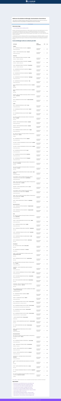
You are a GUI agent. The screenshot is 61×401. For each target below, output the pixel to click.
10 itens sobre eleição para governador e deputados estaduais (23, 384)
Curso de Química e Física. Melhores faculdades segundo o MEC (23, 385)
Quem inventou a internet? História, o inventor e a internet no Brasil (24, 393)
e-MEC (16, 379)
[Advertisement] (30, 9)
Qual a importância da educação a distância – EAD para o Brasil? (24, 392)
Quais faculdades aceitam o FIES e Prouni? (20, 391)
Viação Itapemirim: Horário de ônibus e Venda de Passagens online (24, 395)
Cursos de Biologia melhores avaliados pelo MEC (21, 28)
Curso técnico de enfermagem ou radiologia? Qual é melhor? (23, 387)
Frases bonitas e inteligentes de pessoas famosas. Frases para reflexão (25, 389)
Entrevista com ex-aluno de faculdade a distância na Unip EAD (23, 388)
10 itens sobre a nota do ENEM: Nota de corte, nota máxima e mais (24, 383)
